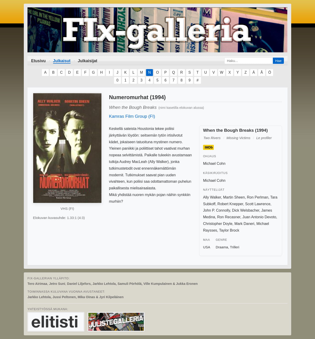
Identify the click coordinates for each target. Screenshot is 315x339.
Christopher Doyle (217, 224)
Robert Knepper (230, 204)
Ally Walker (212, 197)
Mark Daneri (244, 224)
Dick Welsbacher (245, 210)
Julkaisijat (87, 61)
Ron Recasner (228, 217)
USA (206, 247)
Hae (278, 61)
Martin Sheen (234, 197)
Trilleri (234, 247)
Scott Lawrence (257, 204)
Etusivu (38, 61)
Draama (222, 247)
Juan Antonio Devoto (259, 217)
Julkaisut (62, 61)
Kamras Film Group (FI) (132, 116)
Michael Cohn (214, 163)
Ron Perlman (257, 197)
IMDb (209, 147)
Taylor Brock (229, 230)
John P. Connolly (216, 210)
